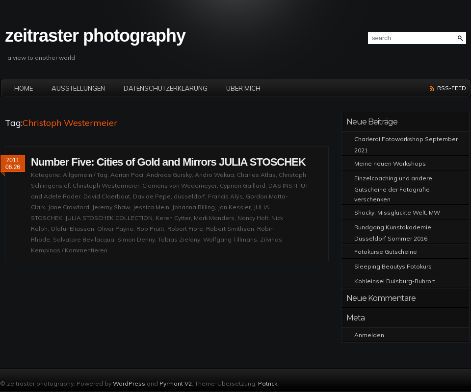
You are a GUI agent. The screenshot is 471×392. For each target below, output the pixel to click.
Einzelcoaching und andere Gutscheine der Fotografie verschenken (393, 188)
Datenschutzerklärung (166, 88)
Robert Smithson (230, 228)
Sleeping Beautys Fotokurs (393, 266)
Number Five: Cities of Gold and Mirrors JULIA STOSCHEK (168, 162)
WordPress (129, 383)
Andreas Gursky (169, 174)
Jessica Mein (151, 207)
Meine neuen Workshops (390, 163)
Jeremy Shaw (111, 207)
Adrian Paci (126, 174)
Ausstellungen (78, 88)
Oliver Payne (115, 228)
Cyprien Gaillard (242, 185)
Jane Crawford (68, 207)
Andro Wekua (214, 174)
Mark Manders (214, 217)
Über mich (243, 88)
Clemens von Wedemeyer (179, 185)
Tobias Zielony (179, 239)
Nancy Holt (252, 217)
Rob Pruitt (150, 228)
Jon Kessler (234, 207)
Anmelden (369, 335)
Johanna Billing (193, 207)
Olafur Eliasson (72, 228)
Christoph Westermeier (106, 185)
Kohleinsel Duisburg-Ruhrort (394, 281)
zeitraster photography (95, 35)
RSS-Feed (451, 88)
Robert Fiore (185, 228)
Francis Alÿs (225, 196)
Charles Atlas (256, 174)
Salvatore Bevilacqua (83, 239)
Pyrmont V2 (175, 383)
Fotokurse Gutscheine (385, 251)
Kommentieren (86, 250)
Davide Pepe (152, 196)
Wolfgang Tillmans (230, 239)
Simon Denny (136, 239)
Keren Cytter (173, 217)
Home (23, 88)
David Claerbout (106, 196)
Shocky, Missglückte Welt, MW (397, 212)
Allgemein (77, 174)
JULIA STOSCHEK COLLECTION (109, 217)
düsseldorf (189, 196)
